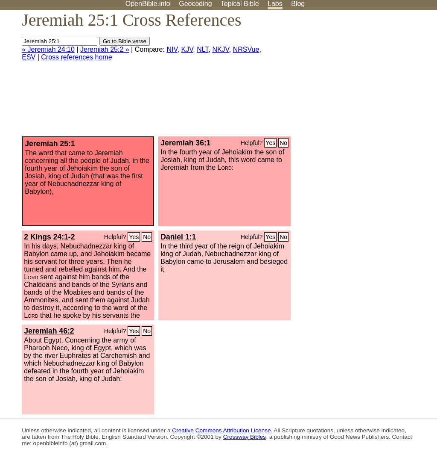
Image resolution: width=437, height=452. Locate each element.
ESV (28, 57)
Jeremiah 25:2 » (104, 49)
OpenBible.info (147, 3)
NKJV (220, 49)
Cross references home (76, 57)
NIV (171, 49)
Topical (240, 3)
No (283, 142)
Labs (275, 3)
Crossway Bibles (244, 437)
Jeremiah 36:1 (185, 143)
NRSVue (246, 49)
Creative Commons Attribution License (221, 430)
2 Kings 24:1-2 (49, 237)
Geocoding (195, 3)
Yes (270, 142)
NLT (202, 49)
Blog (298, 3)
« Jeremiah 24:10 (48, 49)
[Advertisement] (350, 76)
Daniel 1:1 (178, 237)
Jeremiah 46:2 (49, 331)
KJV (187, 49)
